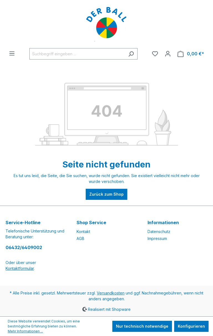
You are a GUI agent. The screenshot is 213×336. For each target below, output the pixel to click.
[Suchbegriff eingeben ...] (77, 54)
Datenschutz (159, 231)
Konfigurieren (191, 326)
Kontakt (83, 231)
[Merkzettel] (155, 53)
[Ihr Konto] (167, 53)
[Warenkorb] (190, 53)
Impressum (157, 238)
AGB (80, 238)
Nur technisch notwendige (142, 326)
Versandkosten (111, 293)
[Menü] (12, 53)
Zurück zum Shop (106, 194)
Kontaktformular (20, 268)
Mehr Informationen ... (25, 331)
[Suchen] (131, 54)
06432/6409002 (24, 247)
